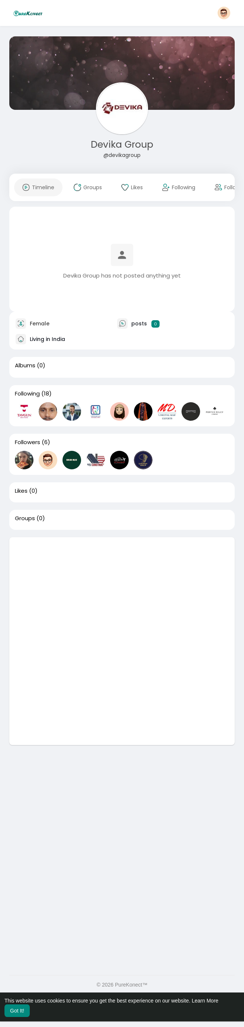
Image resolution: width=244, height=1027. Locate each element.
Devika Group (122, 144)
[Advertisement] (122, 589)
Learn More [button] (205, 1001)
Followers (27, 442)
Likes (21, 491)
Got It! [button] (17, 1011)
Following (27, 394)
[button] (224, 13)
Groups (25, 518)
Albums (25, 365)
